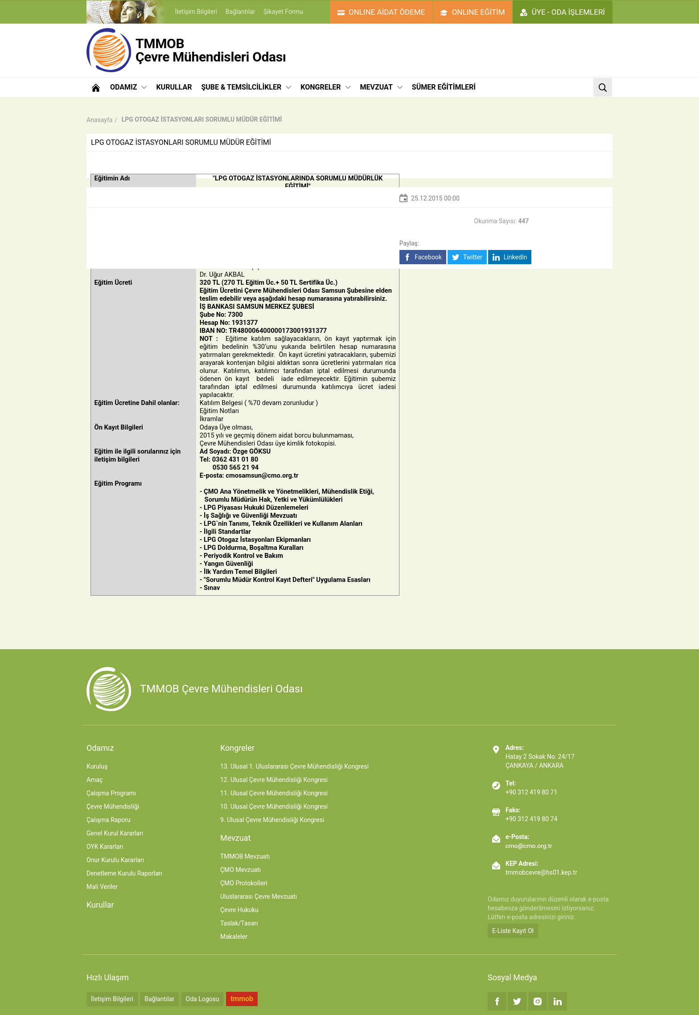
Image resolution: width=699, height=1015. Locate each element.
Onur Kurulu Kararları (115, 860)
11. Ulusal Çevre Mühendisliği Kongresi (274, 793)
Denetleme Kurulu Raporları (124, 873)
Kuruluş (96, 766)
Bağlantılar (240, 11)
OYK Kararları (104, 846)
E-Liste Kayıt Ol (513, 930)
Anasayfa (99, 119)
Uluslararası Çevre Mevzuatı (258, 896)
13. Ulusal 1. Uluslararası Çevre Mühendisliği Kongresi (294, 766)
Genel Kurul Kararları (114, 833)
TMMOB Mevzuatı (245, 856)
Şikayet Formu (283, 11)
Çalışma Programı (111, 793)
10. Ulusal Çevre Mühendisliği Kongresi (274, 806)
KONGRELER (325, 87)
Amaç (94, 779)
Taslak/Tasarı (239, 923)
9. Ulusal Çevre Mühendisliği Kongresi (272, 819)
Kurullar (100, 904)
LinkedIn (510, 257)
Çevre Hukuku (239, 909)
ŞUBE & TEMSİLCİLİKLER (246, 87)
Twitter (467, 257)
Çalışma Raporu (108, 819)
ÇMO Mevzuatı (240, 869)
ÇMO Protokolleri (243, 883)
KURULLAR (174, 87)
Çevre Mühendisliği (112, 806)
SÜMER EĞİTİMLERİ (444, 87)
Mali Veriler (102, 886)
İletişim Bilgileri (196, 11)
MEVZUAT (381, 87)
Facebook (423, 257)
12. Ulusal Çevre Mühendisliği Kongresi (274, 779)
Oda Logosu (202, 999)
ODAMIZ (128, 87)
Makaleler (233, 936)
